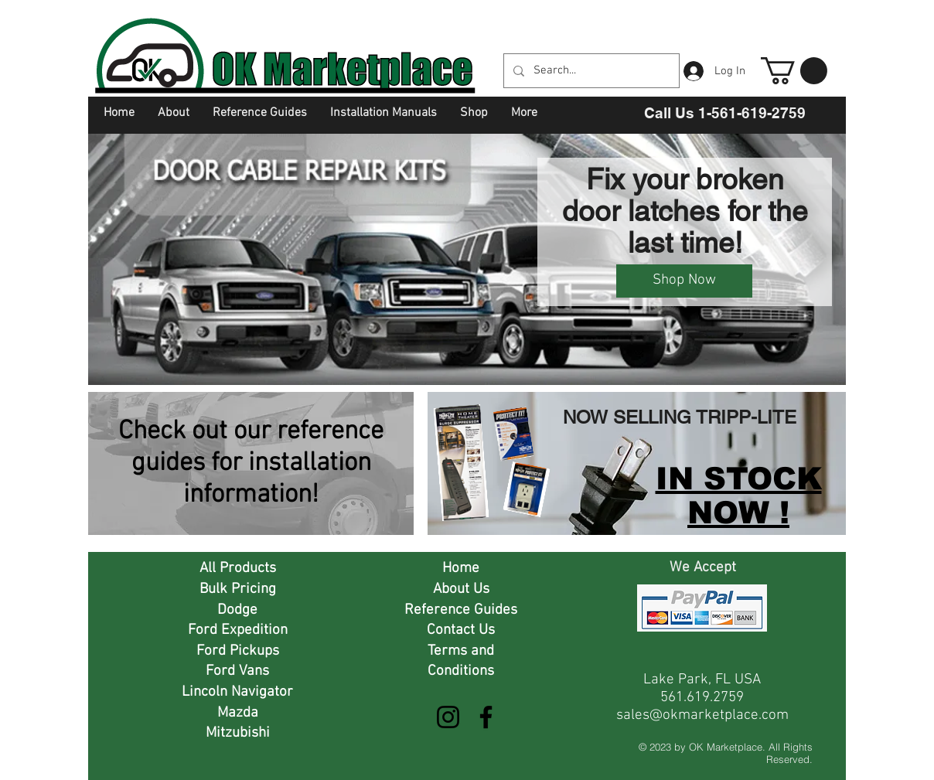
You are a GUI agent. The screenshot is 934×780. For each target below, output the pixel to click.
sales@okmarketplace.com (702, 715)
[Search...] (589, 70)
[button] (794, 70)
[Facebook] (486, 717)
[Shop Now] (684, 281)
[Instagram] (448, 717)
